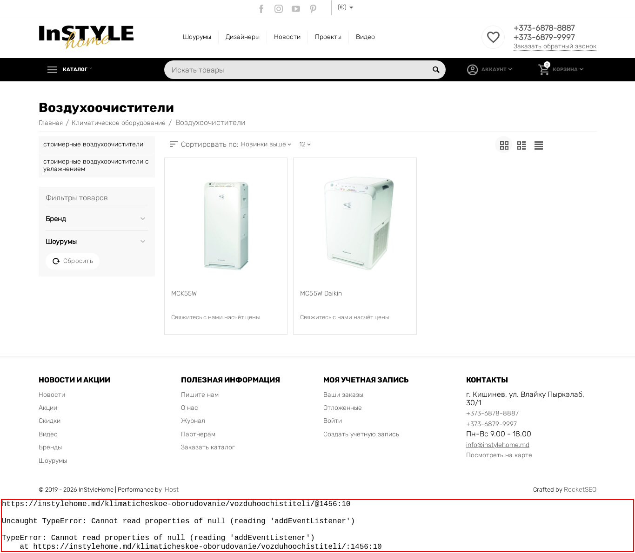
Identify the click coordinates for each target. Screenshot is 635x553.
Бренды (50, 447)
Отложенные (342, 408)
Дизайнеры (243, 37)
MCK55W (184, 293)
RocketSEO (580, 490)
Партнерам (198, 434)
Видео (365, 37)
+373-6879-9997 (545, 37)
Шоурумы (197, 37)
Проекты (328, 37)
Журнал (193, 421)
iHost (171, 490)
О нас (189, 408)
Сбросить (73, 261)
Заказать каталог (208, 447)
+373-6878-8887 (546, 28)
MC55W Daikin (320, 293)
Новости (287, 37)
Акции (48, 408)
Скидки (49, 421)
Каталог (78, 69)
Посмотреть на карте (499, 455)
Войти (332, 421)
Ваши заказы (343, 395)
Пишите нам (200, 395)
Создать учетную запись (361, 434)
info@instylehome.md (497, 445)
